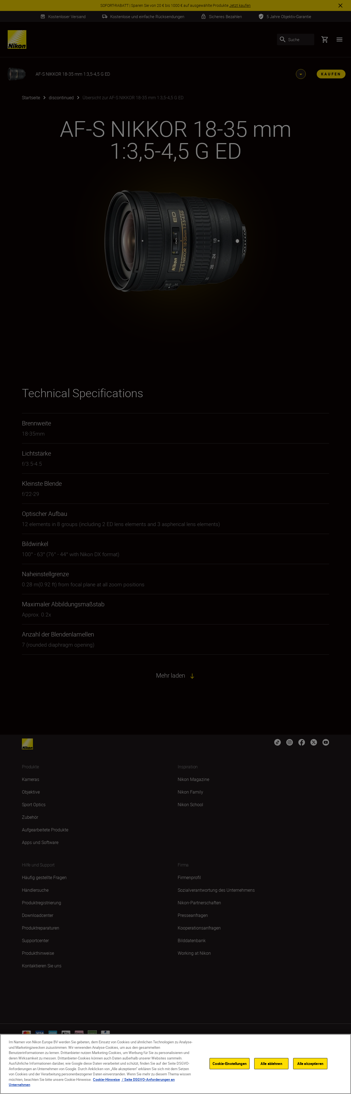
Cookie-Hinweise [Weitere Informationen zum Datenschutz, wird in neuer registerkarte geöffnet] (106, 1079)
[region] (175, 1064)
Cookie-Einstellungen (230, 1063)
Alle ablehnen (271, 1063)
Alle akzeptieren (310, 1063)
